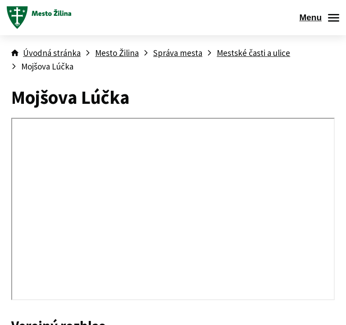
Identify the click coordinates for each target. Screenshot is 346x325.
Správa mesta (177, 52)
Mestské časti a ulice (253, 52)
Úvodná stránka (52, 52)
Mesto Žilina (117, 52)
